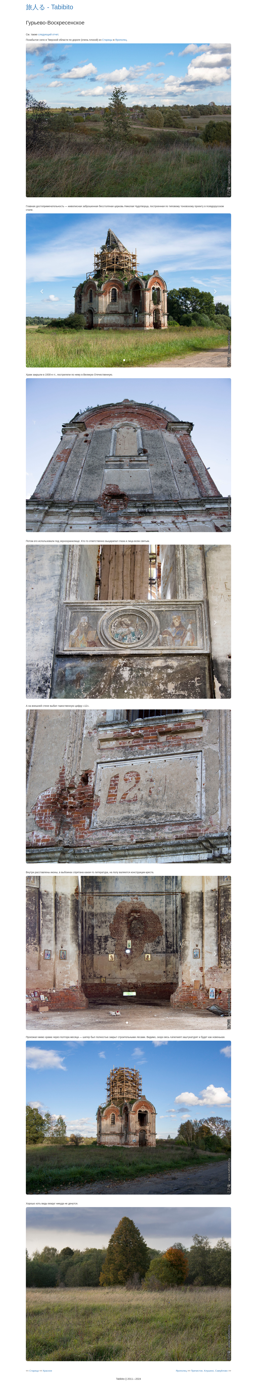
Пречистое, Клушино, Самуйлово (209, 1370)
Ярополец (121, 39)
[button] (41, 290)
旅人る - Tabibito (49, 7)
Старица (34, 1370)
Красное (47, 1370)
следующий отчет (48, 34)
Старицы (107, 39)
